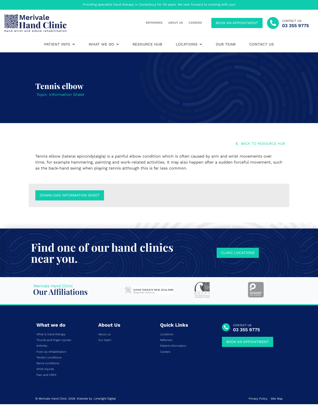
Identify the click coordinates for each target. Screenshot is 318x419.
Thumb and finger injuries (53, 340)
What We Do (104, 44)
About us (175, 22)
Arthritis (41, 345)
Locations (189, 44)
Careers (195, 22)
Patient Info (59, 44)
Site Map (277, 398)
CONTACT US (242, 325)
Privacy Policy (258, 398)
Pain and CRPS (46, 375)
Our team (226, 44)
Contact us (261, 44)
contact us (291, 21)
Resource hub (147, 44)
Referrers (154, 22)
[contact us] (273, 23)
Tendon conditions (49, 357)
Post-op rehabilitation (51, 351)
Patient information (173, 345)
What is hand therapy (51, 334)
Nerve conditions (47, 363)
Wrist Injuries (45, 369)
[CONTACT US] (226, 327)
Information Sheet (66, 94)
